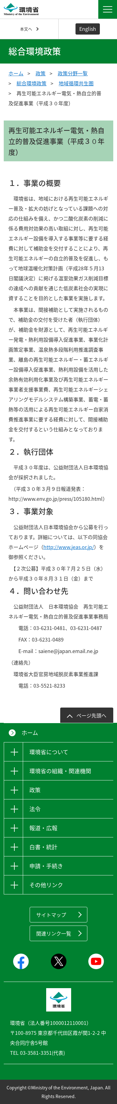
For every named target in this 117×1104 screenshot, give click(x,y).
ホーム (15, 73)
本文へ (26, 29)
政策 (41, 73)
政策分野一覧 (73, 73)
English (87, 28)
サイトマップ (51, 914)
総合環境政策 (31, 83)
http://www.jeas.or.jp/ (68, 547)
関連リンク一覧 (53, 933)
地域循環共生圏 (76, 83)
